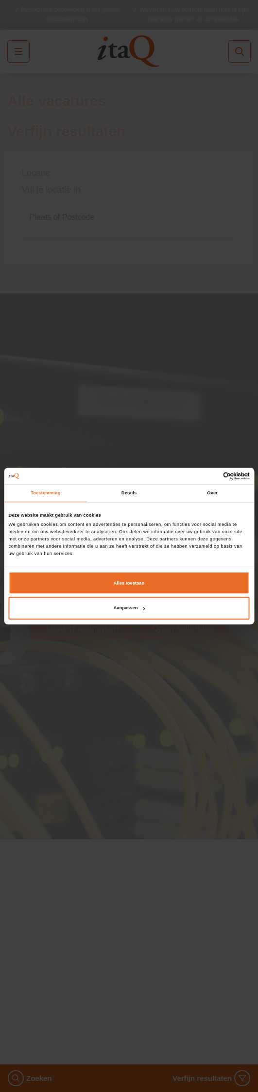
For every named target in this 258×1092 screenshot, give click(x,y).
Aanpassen (129, 608)
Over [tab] (212, 492)
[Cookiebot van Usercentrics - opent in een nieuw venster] (207, 476)
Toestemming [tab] (45, 492)
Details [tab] (129, 492)
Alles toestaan (129, 583)
